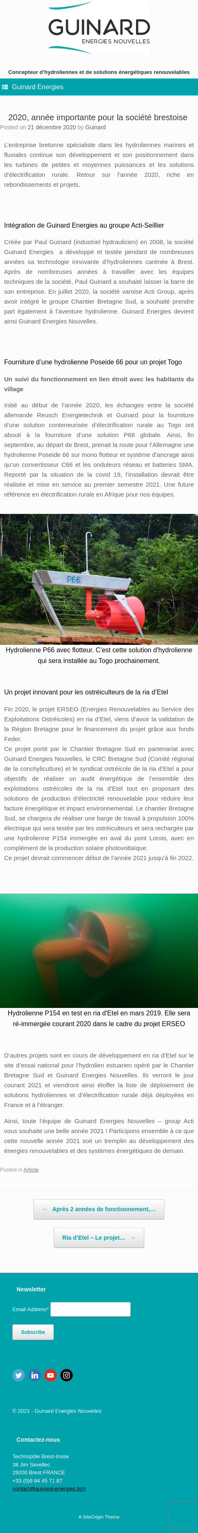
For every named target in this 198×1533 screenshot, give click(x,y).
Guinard (95, 127)
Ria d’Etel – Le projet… (99, 1238)
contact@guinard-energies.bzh (49, 1488)
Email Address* (30, 1309)
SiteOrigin (93, 1516)
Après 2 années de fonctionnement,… (99, 1209)
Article (31, 1170)
